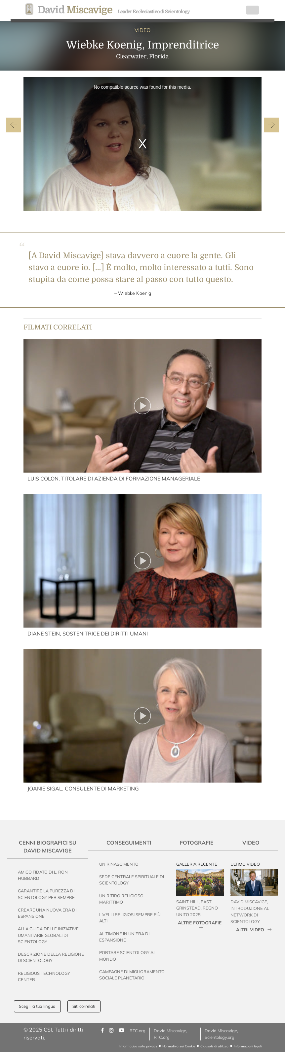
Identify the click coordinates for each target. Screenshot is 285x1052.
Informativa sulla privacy (138, 1046)
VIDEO (142, 30)
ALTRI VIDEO (250, 929)
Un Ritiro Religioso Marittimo (121, 899)
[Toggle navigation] (252, 10)
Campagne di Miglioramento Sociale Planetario (132, 974)
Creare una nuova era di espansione (47, 913)
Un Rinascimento (119, 864)
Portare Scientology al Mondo (127, 955)
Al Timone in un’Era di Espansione (124, 937)
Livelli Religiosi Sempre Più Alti (129, 917)
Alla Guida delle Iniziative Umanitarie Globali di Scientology (48, 935)
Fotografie (197, 842)
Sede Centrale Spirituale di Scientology (131, 879)
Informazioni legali (248, 1046)
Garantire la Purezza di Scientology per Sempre (46, 894)
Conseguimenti (128, 842)
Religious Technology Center (44, 976)
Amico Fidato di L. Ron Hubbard (43, 875)
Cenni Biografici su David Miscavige (47, 846)
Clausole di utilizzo (214, 1046)
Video (251, 842)
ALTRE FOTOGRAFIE (200, 922)
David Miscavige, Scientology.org (221, 1033)
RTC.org (137, 1030)
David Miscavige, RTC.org (170, 1033)
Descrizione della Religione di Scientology (51, 957)
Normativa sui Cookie (178, 1046)
